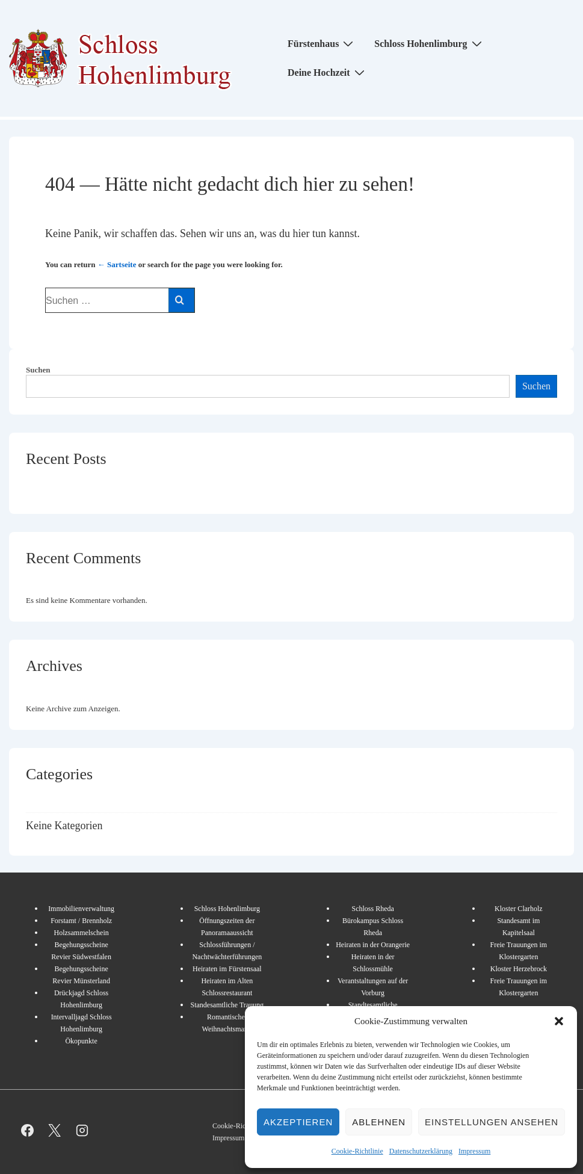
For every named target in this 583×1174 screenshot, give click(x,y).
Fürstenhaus (322, 43)
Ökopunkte (81, 1041)
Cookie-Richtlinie (357, 1151)
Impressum (474, 1151)
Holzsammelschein (81, 932)
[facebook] (27, 1130)
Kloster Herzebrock (518, 969)
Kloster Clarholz (519, 908)
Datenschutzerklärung (420, 1151)
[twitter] (55, 1130)
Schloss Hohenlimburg (429, 43)
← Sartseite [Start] (117, 264)
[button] (559, 1021)
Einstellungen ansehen (491, 1122)
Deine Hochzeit (328, 72)
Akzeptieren (298, 1122)
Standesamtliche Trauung (227, 1005)
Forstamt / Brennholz (81, 920)
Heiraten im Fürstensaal (227, 969)
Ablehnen (379, 1122)
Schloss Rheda (372, 908)
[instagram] (82, 1130)
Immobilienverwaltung (81, 908)
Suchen (38, 369)
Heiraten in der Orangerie (373, 945)
